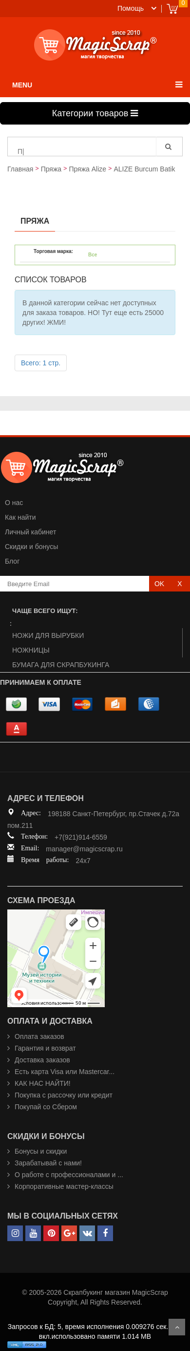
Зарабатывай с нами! (48, 1163)
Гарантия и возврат (45, 1048)
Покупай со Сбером (46, 1107)
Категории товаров (95, 113)
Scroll (177, 1327)
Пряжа (51, 169)
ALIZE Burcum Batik (144, 169)
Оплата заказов (39, 1036)
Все (92, 254)
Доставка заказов (42, 1060)
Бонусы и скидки (41, 1151)
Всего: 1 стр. (40, 363)
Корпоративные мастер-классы (64, 1186)
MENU (22, 85)
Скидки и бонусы (31, 546)
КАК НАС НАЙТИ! (43, 1083)
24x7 (83, 861)
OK (159, 584)
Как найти (20, 517)
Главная (20, 169)
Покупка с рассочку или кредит (64, 1095)
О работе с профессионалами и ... (69, 1175)
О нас (14, 503)
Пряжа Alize (87, 169)
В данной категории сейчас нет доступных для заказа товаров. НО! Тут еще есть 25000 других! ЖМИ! (93, 312)
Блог (12, 561)
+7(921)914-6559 (81, 837)
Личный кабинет (30, 532)
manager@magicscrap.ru (84, 849)
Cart (172, 8)
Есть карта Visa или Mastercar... (64, 1072)
